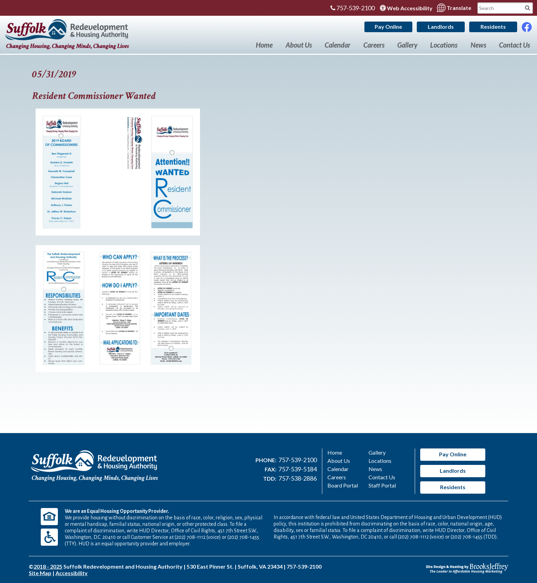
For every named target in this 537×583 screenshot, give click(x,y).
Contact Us (514, 45)
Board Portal (342, 485)
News (478, 45)
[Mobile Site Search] (527, 7)
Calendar (337, 45)
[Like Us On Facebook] (527, 25)
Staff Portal (382, 485)
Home (264, 45)
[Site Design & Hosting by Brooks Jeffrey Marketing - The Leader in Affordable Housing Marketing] (467, 567)
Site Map (40, 573)
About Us (299, 45)
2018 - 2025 (48, 566)
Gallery (407, 45)
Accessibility (71, 573)
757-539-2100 (352, 8)
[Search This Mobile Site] (505, 8)
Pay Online (388, 26)
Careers (374, 45)
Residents (493, 26)
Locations (444, 45)
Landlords (441, 26)
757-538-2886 (297, 478)
